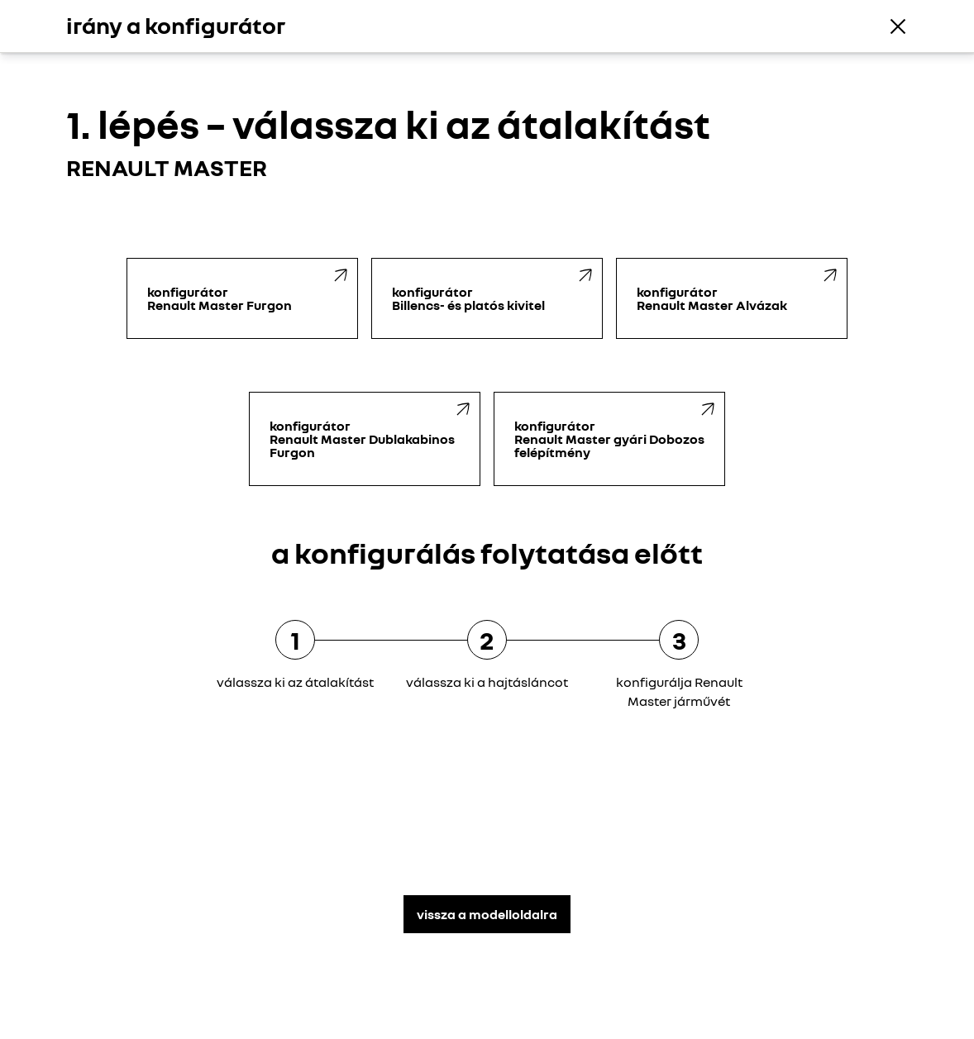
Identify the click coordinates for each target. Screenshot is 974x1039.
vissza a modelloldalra (487, 914)
